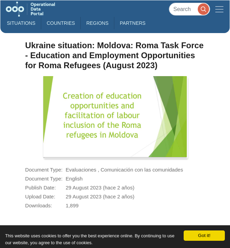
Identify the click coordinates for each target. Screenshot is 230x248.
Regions (97, 23)
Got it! (204, 235)
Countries (61, 23)
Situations (21, 23)
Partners (133, 23)
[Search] (189, 9)
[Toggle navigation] (219, 9)
